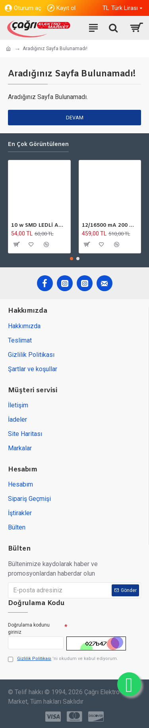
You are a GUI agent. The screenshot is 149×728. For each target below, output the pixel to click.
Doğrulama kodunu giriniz (29, 628)
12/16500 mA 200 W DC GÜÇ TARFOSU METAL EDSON (110, 225)
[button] (71, 258)
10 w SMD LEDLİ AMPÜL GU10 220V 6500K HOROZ (39, 225)
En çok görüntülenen (38, 144)
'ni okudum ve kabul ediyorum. (63, 659)
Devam (74, 118)
